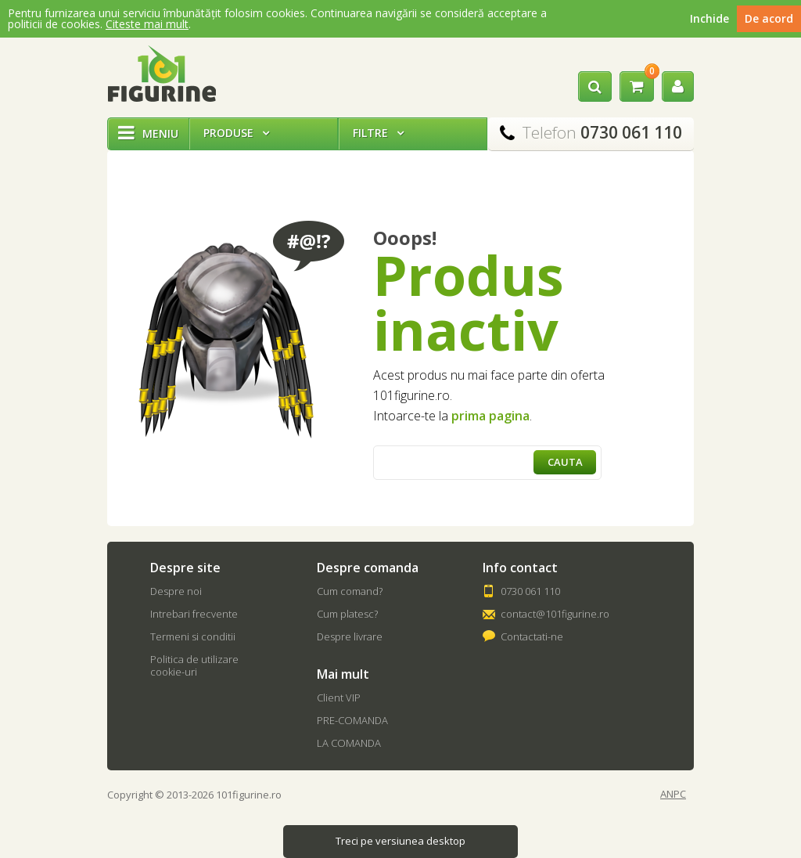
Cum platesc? (347, 614)
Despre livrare (350, 636)
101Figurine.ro (161, 73)
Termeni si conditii (192, 636)
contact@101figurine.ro (555, 614)
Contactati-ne (532, 636)
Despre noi (176, 591)
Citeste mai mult (147, 23)
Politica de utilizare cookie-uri (194, 665)
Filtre (378, 132)
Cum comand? (350, 591)
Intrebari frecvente (194, 614)
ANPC (673, 794)
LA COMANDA (349, 743)
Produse (236, 132)
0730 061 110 (530, 591)
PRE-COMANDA (352, 720)
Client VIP (339, 697)
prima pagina (490, 415)
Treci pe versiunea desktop (400, 841)
